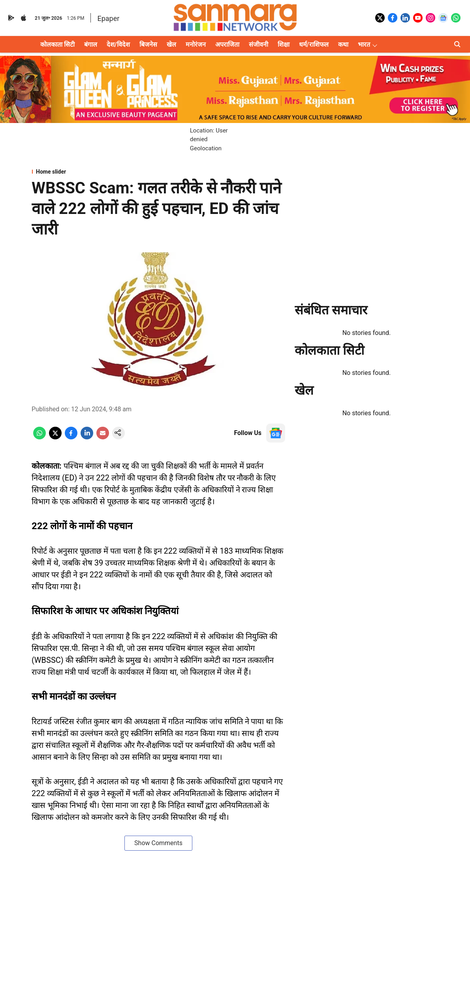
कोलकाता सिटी (57, 44)
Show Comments (158, 843)
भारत (364, 44)
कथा (343, 44)
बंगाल (90, 44)
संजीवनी (258, 44)
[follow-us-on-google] (275, 433)
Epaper (108, 18)
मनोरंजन (196, 44)
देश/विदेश (118, 44)
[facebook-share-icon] (71, 437)
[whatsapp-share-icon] (39, 437)
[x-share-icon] (55, 437)
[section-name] (158, 171)
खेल (171, 44)
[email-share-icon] (102, 437)
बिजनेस (148, 44)
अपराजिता (227, 44)
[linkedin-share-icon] (87, 437)
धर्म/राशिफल (314, 44)
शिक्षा (284, 44)
